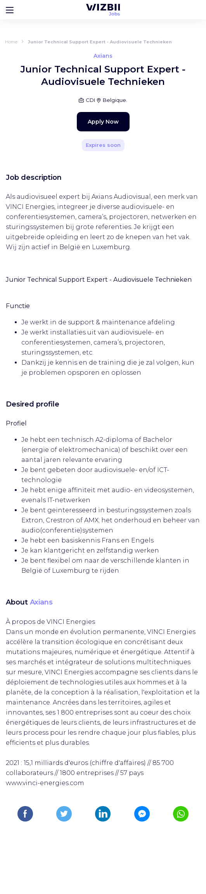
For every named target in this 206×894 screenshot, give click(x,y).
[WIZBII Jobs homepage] (103, 10)
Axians (41, 602)
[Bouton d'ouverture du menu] (10, 10)
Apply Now (103, 121)
